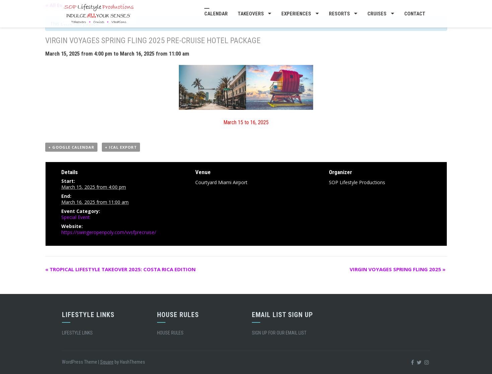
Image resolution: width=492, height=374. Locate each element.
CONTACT (414, 14)
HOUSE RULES (170, 332)
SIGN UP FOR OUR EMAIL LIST (279, 332)
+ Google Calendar (71, 147)
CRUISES (376, 14)
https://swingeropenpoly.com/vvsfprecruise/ (108, 232)
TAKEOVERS (251, 14)
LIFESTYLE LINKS (77, 332)
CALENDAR (216, 14)
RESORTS (339, 14)
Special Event (75, 217)
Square (107, 362)
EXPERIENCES (296, 14)
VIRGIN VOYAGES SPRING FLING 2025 (397, 269)
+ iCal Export (121, 147)
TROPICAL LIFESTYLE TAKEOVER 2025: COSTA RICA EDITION (120, 269)
